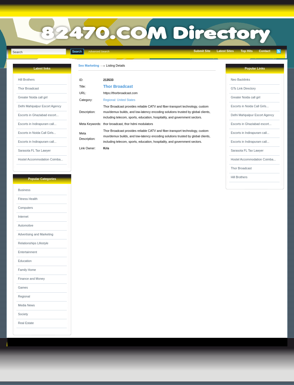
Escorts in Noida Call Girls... (37, 132)
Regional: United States (119, 100)
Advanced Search (99, 51)
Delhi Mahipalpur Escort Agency (39, 106)
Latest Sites (225, 51)
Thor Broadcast (28, 88)
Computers (25, 207)
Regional (24, 296)
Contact (264, 51)
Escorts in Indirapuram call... (37, 124)
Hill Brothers (26, 79)
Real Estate (26, 323)
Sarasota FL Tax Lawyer (34, 150)
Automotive (25, 225)
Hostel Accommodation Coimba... (40, 159)
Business (24, 190)
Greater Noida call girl (32, 97)
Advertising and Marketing (35, 234)
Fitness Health (27, 199)
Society (23, 314)
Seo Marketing (88, 65)
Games (23, 287)
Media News (26, 305)
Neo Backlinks (240, 79)
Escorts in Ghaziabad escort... (38, 115)
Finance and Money (31, 278)
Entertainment (27, 252)
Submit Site (202, 51)
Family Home (27, 269)
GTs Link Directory (243, 88)
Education (24, 261)
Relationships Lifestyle (33, 243)
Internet (23, 216)
